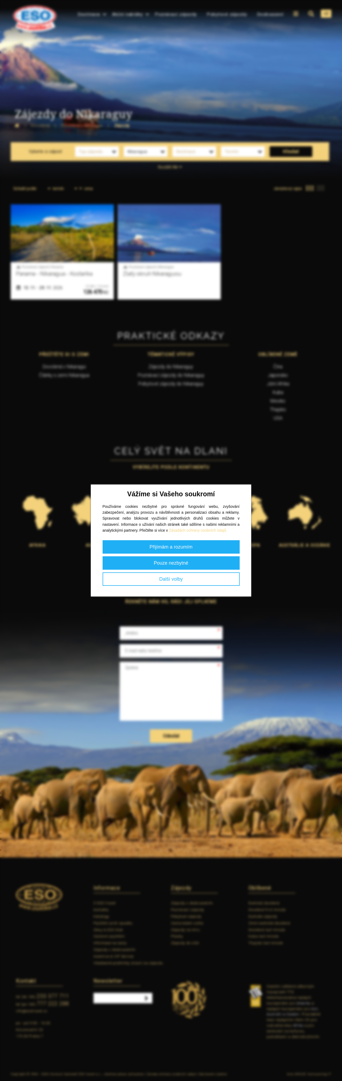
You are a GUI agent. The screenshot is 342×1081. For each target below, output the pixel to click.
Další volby (171, 579)
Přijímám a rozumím (170, 547)
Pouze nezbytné (171, 563)
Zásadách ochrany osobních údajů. (198, 530)
